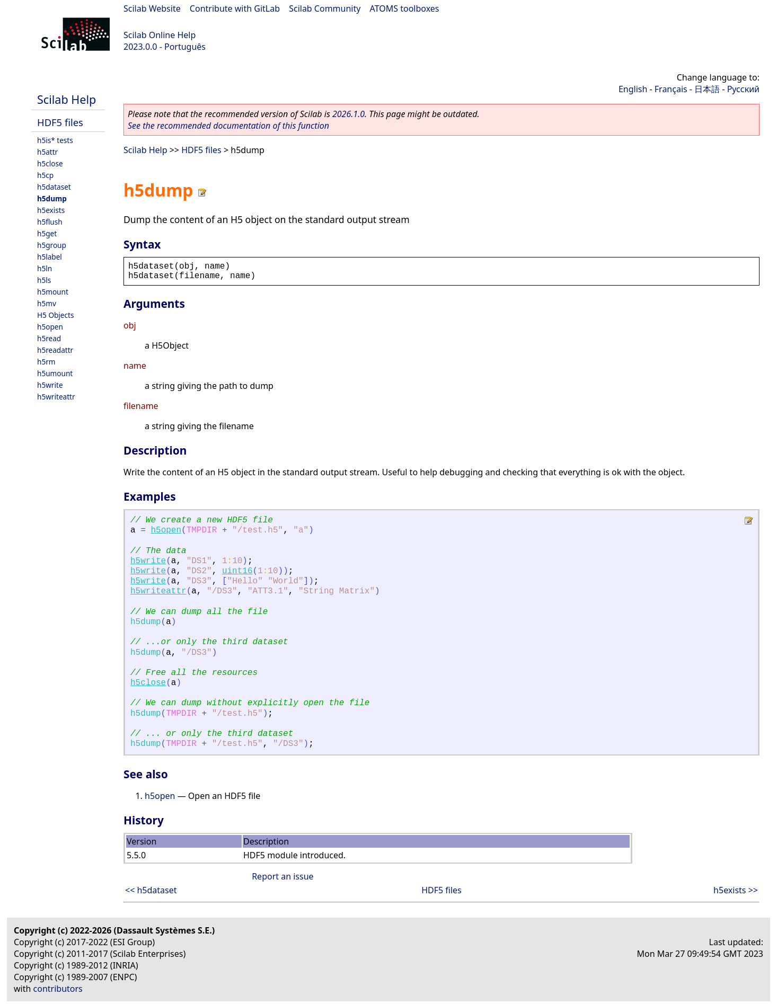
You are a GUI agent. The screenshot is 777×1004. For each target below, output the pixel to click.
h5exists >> (735, 890)
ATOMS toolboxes (404, 8)
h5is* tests (55, 140)
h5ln (44, 268)
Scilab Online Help (159, 35)
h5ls (44, 280)
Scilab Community (324, 8)
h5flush (50, 222)
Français (671, 89)
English (633, 89)
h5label (49, 257)
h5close (50, 163)
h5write (50, 385)
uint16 (237, 571)
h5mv (46, 303)
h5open (50, 327)
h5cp (45, 175)
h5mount (52, 292)
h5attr (47, 152)
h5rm (46, 362)
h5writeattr (56, 397)
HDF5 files (60, 122)
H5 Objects (55, 315)
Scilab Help (66, 99)
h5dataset (54, 187)
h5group (51, 245)
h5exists (51, 210)
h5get (47, 233)
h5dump (52, 198)
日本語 (707, 89)
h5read (49, 338)
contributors (58, 988)
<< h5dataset (151, 890)
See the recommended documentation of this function (228, 125)
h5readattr (55, 350)
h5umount (55, 373)
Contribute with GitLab (235, 8)
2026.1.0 (348, 114)
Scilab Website (152, 8)
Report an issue (282, 876)
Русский (743, 89)
